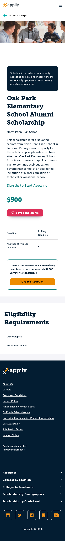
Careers (7, 389)
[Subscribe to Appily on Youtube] (56, 515)
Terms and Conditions (14, 395)
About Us (8, 384)
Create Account (32, 281)
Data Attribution (11, 423)
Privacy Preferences (14, 449)
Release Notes (11, 435)
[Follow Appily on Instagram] (8, 515)
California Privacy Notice (16, 412)
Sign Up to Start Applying (27, 185)
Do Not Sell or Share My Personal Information (28, 418)
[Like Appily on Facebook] (32, 515)
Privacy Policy (10, 401)
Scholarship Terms (13, 429)
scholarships (17, 80)
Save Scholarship (25, 212)
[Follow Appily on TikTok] (43, 515)
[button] (14, 212)
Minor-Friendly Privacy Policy (19, 406)
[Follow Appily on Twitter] (20, 515)
